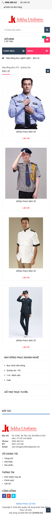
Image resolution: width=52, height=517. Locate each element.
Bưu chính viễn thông (16, 365)
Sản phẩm (8, 465)
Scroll (48, 510)
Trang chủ (8, 458)
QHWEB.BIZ (37, 513)
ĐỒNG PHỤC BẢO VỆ (26, 132)
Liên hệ (25, 2)
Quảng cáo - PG (14, 370)
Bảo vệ (36, 58)
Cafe (9, 380)
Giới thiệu (8, 462)
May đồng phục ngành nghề (18, 58)
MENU (30, 51)
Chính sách (9, 480)
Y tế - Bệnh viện (13, 375)
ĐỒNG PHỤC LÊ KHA (25, 504)
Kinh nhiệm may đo (12, 477)
